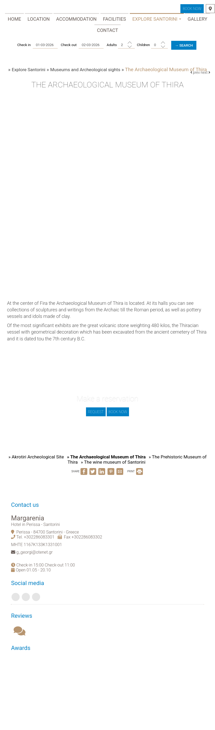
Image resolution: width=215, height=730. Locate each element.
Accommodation (76, 20)
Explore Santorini (156, 20)
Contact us (27, 518)
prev (194, 78)
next (205, 78)
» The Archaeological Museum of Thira (109, 467)
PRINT (135, 482)
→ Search (185, 47)
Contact (107, 32)
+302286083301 (41, 552)
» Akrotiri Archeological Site (36, 467)
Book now (191, 10)
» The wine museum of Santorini (116, 473)
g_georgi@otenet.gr (36, 567)
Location (39, 20)
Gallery (197, 20)
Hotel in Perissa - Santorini (37, 539)
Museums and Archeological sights (88, 73)
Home (14, 20)
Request (95, 418)
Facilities (114, 20)
